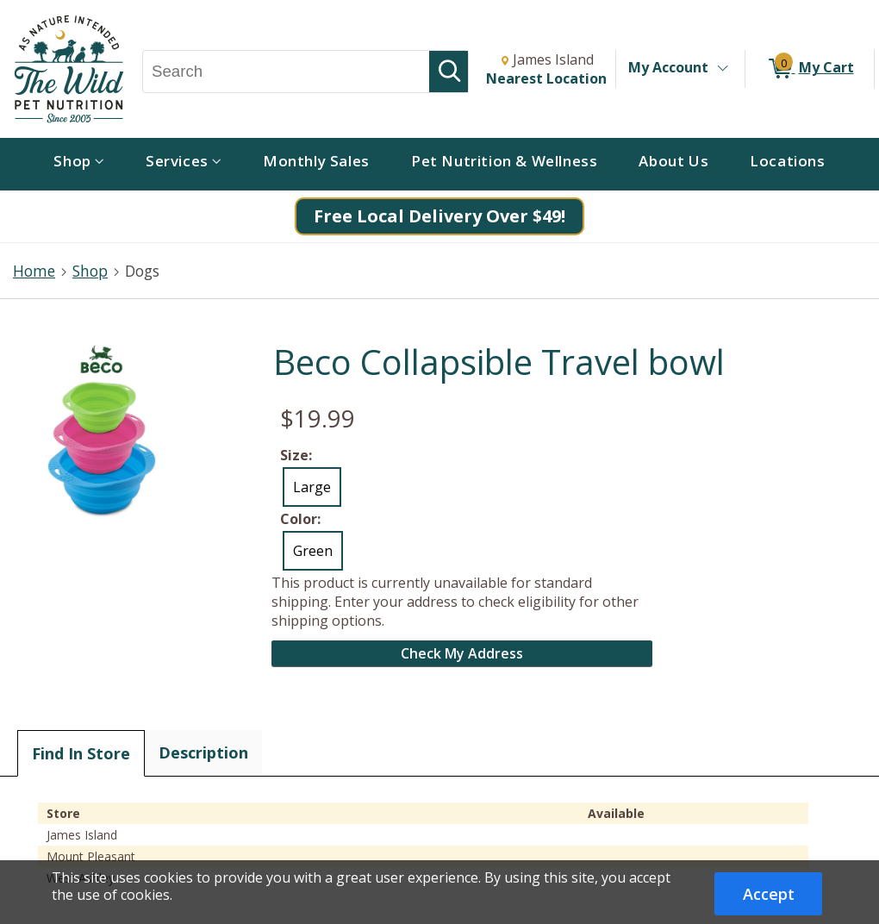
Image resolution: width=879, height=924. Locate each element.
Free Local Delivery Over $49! (439, 216)
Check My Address (462, 653)
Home (34, 270)
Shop (90, 270)
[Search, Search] (286, 71)
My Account (668, 67)
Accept (769, 893)
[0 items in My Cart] (809, 69)
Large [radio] (312, 487)
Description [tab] (203, 752)
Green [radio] (313, 550)
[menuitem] (79, 164)
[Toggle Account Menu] (722, 69)
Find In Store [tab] (81, 753)
